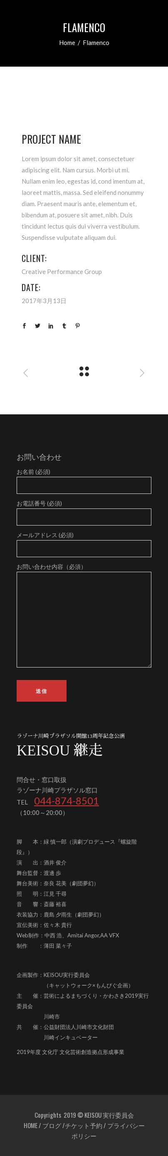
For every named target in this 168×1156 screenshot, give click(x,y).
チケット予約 (83, 1125)
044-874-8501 (66, 801)
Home (67, 42)
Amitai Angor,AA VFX (93, 935)
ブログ (51, 1125)
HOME (30, 1125)
